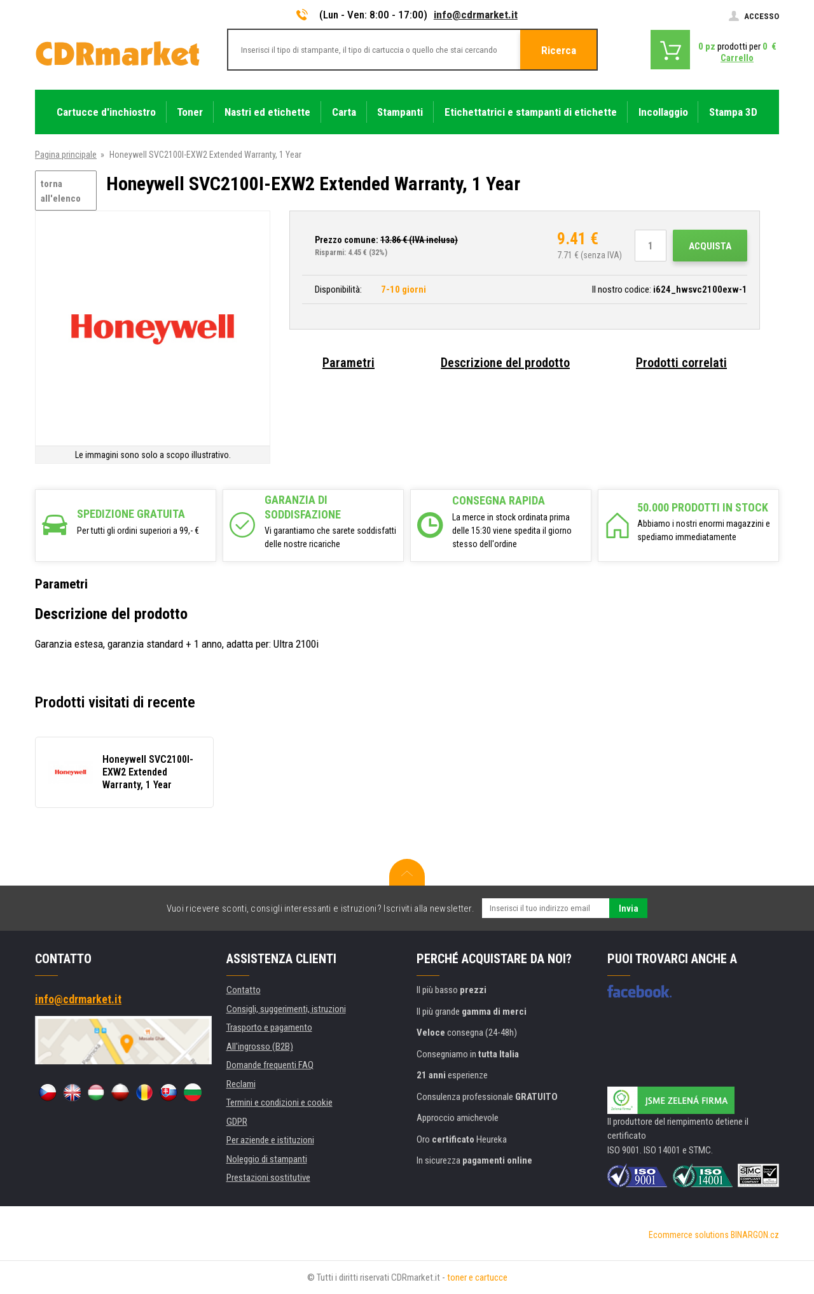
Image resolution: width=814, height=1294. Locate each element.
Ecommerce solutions (689, 1235)
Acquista (710, 246)
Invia (628, 908)
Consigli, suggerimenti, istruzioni (286, 1009)
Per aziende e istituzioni (270, 1140)
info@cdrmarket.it (476, 14)
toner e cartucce (477, 1277)
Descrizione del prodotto (505, 362)
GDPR (236, 1121)
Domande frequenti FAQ (270, 1065)
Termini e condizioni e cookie (279, 1102)
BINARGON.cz (755, 1235)
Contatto (243, 990)
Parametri (348, 362)
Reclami (241, 1084)
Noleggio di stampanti (266, 1159)
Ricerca (558, 50)
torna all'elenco (61, 191)
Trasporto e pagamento (269, 1027)
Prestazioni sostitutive (268, 1177)
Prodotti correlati (681, 362)
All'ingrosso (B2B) (259, 1046)
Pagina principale (66, 155)
